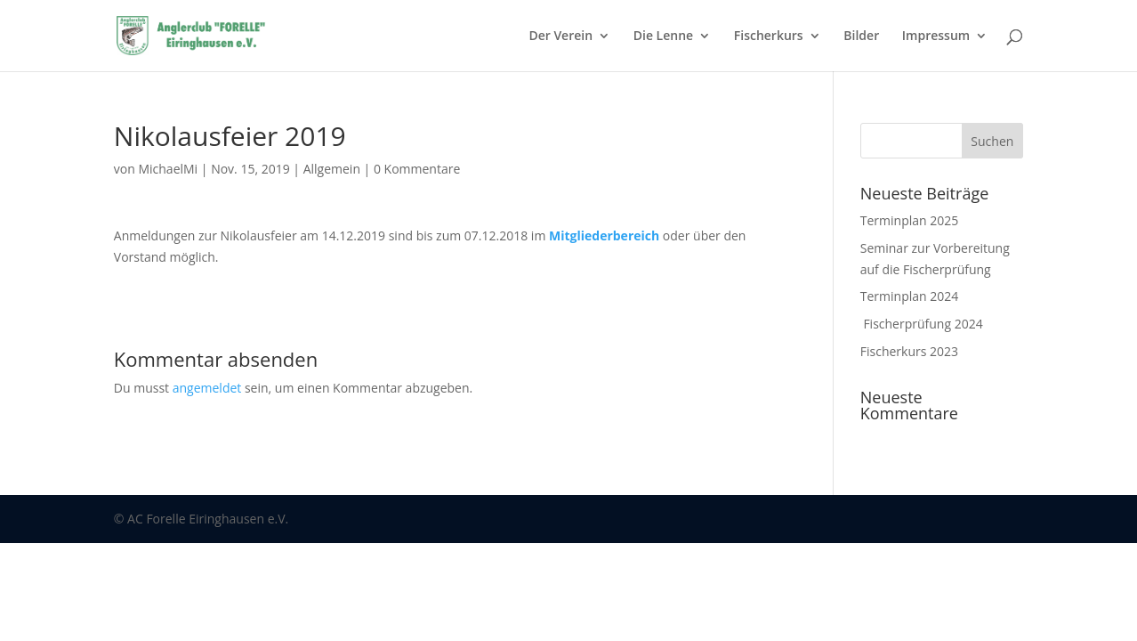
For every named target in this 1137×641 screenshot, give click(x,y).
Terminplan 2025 (909, 220)
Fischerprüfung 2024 (921, 323)
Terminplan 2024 (909, 296)
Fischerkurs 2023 (909, 351)
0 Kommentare (417, 168)
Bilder (861, 36)
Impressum (936, 36)
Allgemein (331, 168)
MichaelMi (168, 168)
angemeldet (207, 387)
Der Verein (560, 36)
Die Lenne (663, 36)
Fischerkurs (768, 36)
